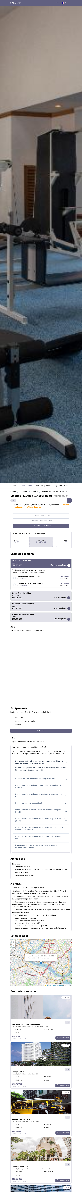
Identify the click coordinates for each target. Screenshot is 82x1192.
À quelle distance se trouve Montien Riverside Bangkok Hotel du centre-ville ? (41, 847)
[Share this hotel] (69, 500)
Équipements (46, 486)
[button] (2, 245)
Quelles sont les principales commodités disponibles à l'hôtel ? (41, 787)
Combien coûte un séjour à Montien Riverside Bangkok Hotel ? (41, 811)
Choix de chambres (25, 486)
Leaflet (48, 985)
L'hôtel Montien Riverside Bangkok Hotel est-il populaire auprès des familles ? (41, 829)
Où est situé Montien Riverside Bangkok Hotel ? (41, 779)
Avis (37, 486)
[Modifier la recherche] (41, 526)
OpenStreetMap (58, 985)
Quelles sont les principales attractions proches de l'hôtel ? (41, 796)
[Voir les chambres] (62, 1038)
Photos (13, 486)
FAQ (55, 486)
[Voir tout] (41, 731)
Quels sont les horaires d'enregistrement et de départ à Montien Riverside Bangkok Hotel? (41, 763)
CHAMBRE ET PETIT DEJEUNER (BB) (31, 584)
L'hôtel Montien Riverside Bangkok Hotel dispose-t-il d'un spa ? (41, 838)
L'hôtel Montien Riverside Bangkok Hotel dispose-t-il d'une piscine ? (41, 820)
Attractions (63, 486)
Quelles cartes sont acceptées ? (41, 803)
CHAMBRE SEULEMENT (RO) (28, 577)
